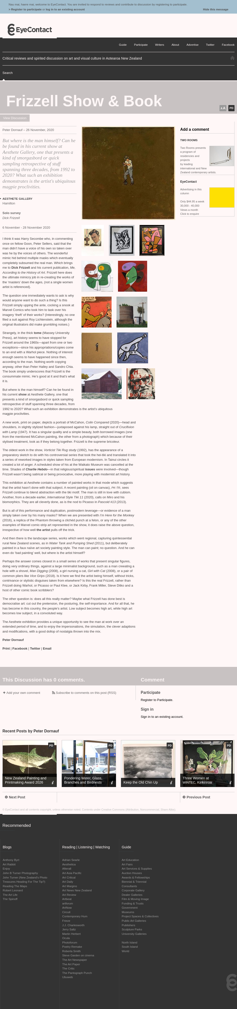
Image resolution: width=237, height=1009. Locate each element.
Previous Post (196, 797)
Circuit (66, 912)
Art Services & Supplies (137, 868)
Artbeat (67, 898)
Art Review (69, 894)
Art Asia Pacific (71, 873)
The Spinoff (10, 898)
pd (231, 108)
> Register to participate (25, 9)
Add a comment (194, 129)
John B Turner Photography (20, 873)
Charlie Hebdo (36, 469)
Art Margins (69, 886)
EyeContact (29, 29)
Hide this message (215, 9)
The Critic (68, 968)
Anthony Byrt (11, 859)
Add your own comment (23, 693)
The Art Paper (71, 964)
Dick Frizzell (20, 267)
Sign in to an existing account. (162, 717)
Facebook (19, 648)
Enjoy (6, 868)
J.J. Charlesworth (73, 925)
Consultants (129, 886)
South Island (130, 946)
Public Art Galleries (134, 920)
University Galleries (134, 933)
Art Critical (69, 877)
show (22, 394)
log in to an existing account (65, 9)
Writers (159, 44)
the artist (43, 530)
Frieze (66, 920)
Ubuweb (67, 977)
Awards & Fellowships (136, 877)
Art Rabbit (9, 864)
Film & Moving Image (135, 898)
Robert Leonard (13, 890)
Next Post (15, 797)
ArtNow (67, 907)
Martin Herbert (71, 933)
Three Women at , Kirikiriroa (197, 780)
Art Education (130, 859)
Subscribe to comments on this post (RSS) (86, 693)
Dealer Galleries (132, 894)
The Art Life (10, 894)
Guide (123, 44)
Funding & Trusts (132, 903)
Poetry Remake (72, 946)
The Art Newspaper (74, 959)
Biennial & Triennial (134, 881)
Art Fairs (127, 864)
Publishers (128, 925)
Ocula (66, 938)
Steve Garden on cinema (78, 955)
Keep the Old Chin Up (140, 782)
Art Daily (67, 881)
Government (130, 907)
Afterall (66, 868)
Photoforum (69, 942)
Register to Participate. (157, 700)
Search (7, 73)
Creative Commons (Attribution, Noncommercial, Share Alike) (138, 809)
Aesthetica (69, 864)
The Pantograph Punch (77, 972)
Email (47, 648)
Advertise (193, 44)
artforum (67, 903)
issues (90, 469)
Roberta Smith (71, 951)
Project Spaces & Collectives (140, 916)
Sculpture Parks (132, 929)
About (175, 44)
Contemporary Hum (74, 916)
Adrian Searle (71, 859)
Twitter (35, 648)
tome (38, 333)
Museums (128, 912)
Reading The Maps (15, 886)
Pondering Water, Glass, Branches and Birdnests (83, 780)
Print (6, 648)
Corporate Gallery (133, 890)
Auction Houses (132, 873)
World (125, 951)
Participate (141, 44)
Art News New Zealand (77, 890)
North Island (129, 942)
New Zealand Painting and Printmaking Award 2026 (25, 780)
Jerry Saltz (69, 929)
